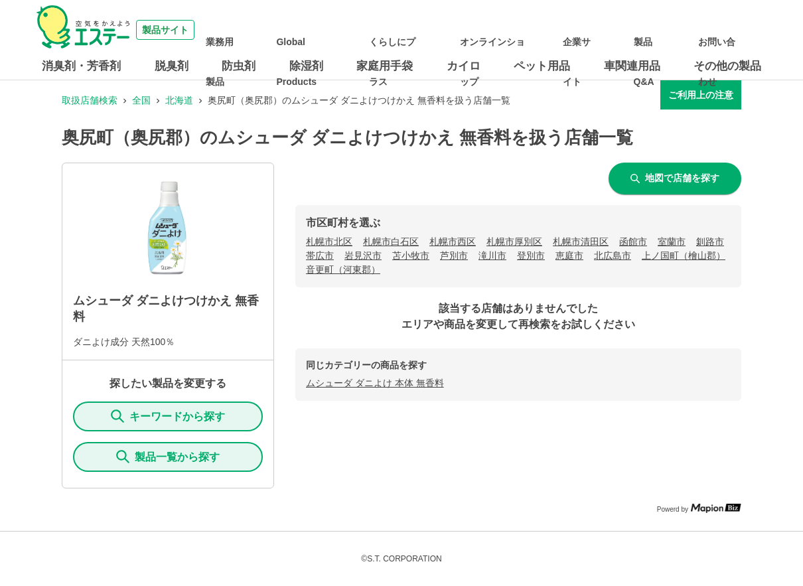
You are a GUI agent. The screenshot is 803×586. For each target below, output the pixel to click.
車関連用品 (632, 66)
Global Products (379, 30)
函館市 (633, 241)
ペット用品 (542, 66)
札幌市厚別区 (514, 241)
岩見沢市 (363, 255)
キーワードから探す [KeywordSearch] (168, 416)
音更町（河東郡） (343, 269)
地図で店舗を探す (674, 178)
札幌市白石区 (391, 241)
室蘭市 (672, 241)
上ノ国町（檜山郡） (683, 255)
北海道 (179, 100)
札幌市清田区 (581, 241)
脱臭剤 (171, 66)
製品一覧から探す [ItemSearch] (168, 456)
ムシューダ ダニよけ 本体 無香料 (375, 383)
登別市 (531, 255)
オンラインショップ (547, 30)
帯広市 (320, 255)
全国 (141, 100)
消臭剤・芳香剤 (81, 66)
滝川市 (492, 255)
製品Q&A (673, 30)
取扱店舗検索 (89, 100)
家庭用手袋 (384, 66)
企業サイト (621, 30)
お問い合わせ (729, 30)
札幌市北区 (329, 241)
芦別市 (454, 255)
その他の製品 (727, 66)
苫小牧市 (410, 255)
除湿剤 (306, 66)
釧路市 (710, 241)
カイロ (463, 66)
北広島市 (612, 255)
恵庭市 (569, 255)
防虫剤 (239, 66)
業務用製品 (314, 30)
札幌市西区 (452, 241)
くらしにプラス (453, 30)
